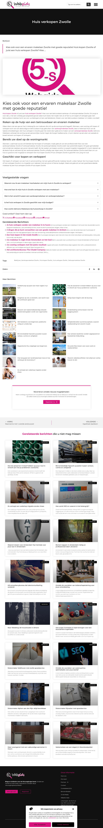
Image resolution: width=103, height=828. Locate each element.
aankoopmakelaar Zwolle (64, 129)
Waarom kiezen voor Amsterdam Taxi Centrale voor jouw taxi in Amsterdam (27, 546)
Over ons (63, 776)
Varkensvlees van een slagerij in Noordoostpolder (74, 747)
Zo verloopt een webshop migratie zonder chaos (26, 506)
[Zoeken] (89, 4)
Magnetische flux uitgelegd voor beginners (32, 346)
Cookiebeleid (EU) (66, 788)
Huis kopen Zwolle (9, 113)
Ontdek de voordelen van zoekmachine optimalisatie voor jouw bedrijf (70, 669)
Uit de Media (65, 794)
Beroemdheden (66, 791)
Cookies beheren (63, 825)
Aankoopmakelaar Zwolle (30, 260)
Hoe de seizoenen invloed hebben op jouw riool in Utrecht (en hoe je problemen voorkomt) (26, 467)
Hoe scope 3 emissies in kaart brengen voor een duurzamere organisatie (74, 628)
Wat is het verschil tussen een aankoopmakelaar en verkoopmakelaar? (51, 196)
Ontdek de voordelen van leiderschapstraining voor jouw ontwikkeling (75, 586)
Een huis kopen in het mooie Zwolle (22, 235)
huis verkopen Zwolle (33, 113)
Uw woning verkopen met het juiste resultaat (26, 245)
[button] (73, 809)
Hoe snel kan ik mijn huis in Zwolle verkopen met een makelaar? (51, 189)
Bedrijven (6, 41)
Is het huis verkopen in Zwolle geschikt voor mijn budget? (51, 202)
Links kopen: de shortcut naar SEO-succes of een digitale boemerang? (68, 803)
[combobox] (77, 4)
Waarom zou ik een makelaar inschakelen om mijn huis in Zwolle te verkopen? (51, 183)
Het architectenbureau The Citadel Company (26, 250)
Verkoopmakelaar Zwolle (76, 260)
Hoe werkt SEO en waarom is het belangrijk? (72, 506)
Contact (63, 785)
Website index (65, 797)
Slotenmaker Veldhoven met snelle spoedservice (26, 668)
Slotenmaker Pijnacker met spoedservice (71, 708)
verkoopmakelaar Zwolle (83, 131)
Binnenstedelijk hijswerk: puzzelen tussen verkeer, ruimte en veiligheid (75, 467)
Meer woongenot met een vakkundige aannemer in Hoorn (27, 748)
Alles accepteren (40, 825)
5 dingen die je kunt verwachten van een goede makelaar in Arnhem (36, 230)
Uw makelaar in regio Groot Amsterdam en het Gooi (29, 240)
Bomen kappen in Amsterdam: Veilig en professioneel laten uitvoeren (71, 546)
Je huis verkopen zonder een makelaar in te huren (28, 225)
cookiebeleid (52, 818)
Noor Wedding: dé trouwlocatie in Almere (23, 628)
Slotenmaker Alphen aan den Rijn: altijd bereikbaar (27, 708)
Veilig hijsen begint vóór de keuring (80, 298)
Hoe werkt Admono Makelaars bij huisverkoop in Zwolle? (51, 209)
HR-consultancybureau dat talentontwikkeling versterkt (25, 586)
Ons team (64, 779)
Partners (64, 782)
